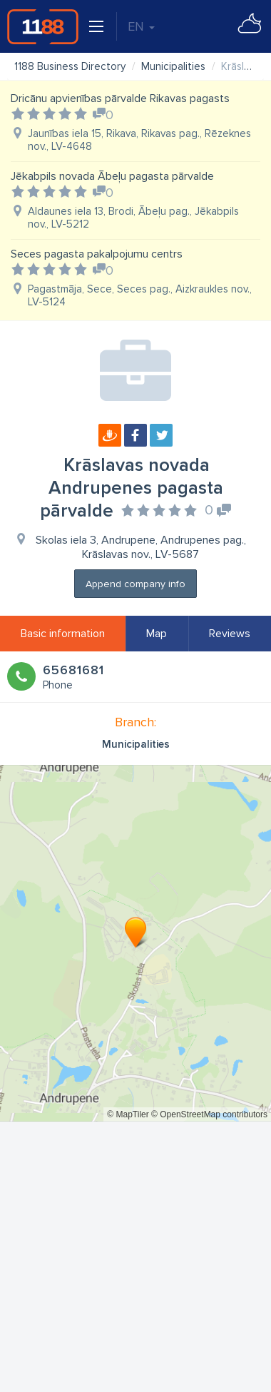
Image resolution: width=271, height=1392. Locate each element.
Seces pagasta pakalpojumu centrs (97, 254)
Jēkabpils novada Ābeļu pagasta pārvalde (112, 176)
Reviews (229, 633)
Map (156, 633)
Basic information (63, 633)
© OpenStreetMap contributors (209, 1114)
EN (141, 26)
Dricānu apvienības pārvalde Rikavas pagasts (120, 98)
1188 (42, 26)
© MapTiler (127, 1114)
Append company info (135, 584)
